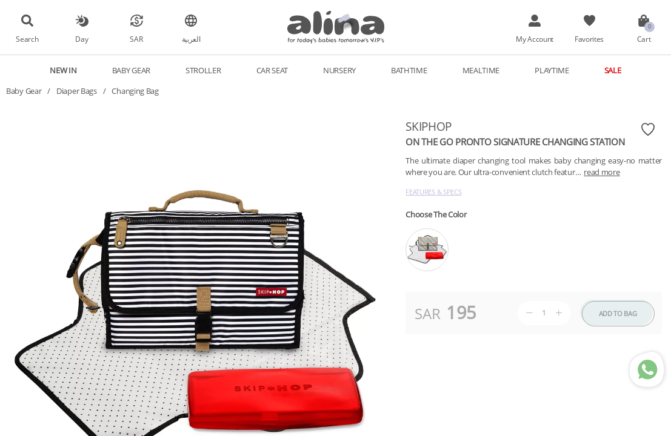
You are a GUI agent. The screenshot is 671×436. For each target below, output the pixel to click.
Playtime (552, 70)
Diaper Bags (76, 90)
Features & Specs (433, 191)
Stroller (203, 70)
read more (601, 172)
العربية (191, 39)
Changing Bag (135, 90)
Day (81, 39)
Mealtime (481, 70)
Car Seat (272, 70)
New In (63, 70)
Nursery (339, 70)
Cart (644, 39)
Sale (612, 70)
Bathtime (409, 70)
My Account (534, 39)
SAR (136, 39)
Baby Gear (131, 70)
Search (27, 39)
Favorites (589, 39)
